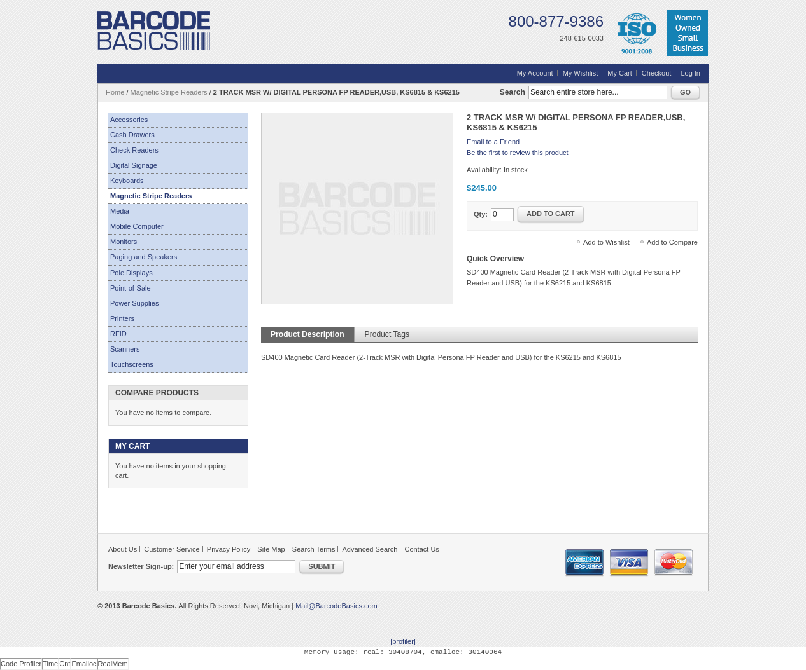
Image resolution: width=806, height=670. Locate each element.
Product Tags (387, 334)
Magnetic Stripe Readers (169, 92)
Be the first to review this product (518, 152)
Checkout (656, 73)
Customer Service (171, 549)
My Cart (619, 73)
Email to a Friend (493, 142)
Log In (690, 73)
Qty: (481, 214)
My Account (535, 73)
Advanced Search (370, 549)
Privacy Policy (228, 549)
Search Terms (314, 549)
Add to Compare (672, 242)
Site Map (271, 549)
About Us (122, 549)
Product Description (307, 334)
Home (115, 92)
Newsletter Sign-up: (141, 566)
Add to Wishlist (606, 242)
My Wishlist (580, 73)
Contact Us (421, 549)
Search (512, 92)
